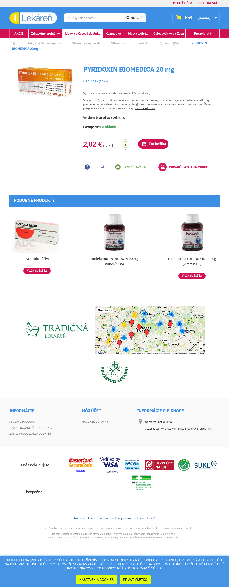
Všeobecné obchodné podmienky (34, 440)
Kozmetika (113, 34)
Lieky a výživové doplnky (82, 34)
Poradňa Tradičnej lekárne (115, 550)
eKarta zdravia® (145, 550)
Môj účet (91, 411)
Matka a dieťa (138, 34)
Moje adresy (91, 434)
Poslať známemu (132, 167)
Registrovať (207, 3)
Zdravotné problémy (45, 34)
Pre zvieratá (202, 34)
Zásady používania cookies (30, 465)
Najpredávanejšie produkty (31, 428)
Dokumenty (18, 453)
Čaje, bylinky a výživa (168, 34)
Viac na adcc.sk (145, 108)
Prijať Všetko (135, 579)
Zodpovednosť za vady (26, 447)
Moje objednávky (95, 422)
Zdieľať (94, 167)
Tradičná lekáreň (84, 550)
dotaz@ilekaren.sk (167, 457)
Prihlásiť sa (183, 3)
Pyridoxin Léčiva (37, 259)
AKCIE (18, 34)
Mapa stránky (19, 459)
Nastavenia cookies (96, 579)
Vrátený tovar (92, 428)
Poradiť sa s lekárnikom (183, 167)
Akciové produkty (23, 422)
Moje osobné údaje (96, 440)
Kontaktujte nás (22, 434)
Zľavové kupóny (94, 447)
